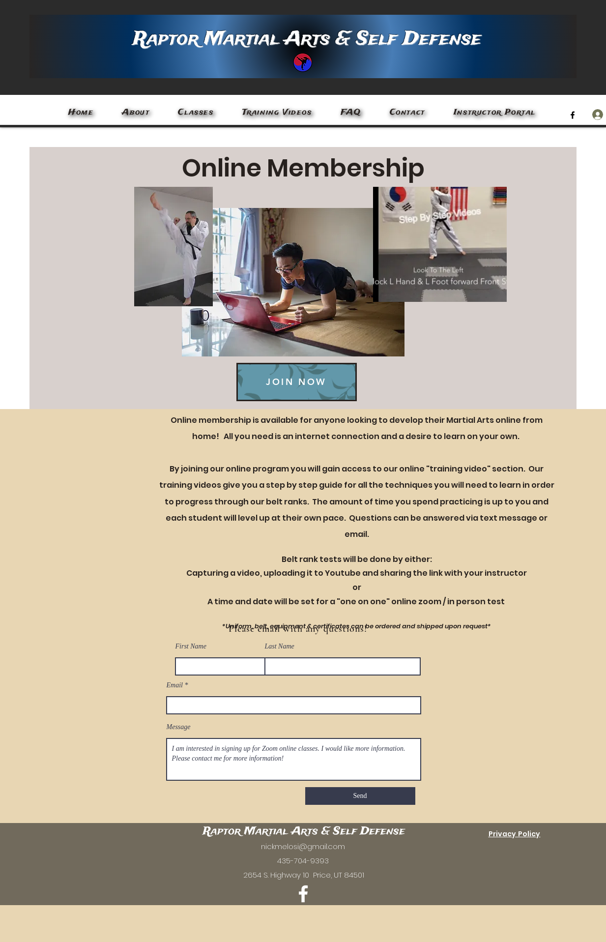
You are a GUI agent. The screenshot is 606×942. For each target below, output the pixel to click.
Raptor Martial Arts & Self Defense (307, 39)
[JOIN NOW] (296, 382)
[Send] (360, 796)
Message (179, 727)
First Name (190, 646)
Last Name (279, 646)
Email (175, 685)
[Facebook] (572, 115)
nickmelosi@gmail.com (303, 846)
